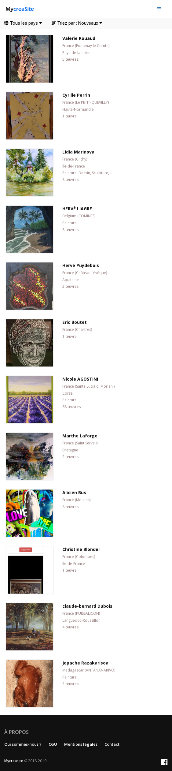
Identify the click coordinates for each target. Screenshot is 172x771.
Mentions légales (80, 744)
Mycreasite (13, 760)
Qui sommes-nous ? (23, 744)
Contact (111, 744)
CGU (53, 744)
